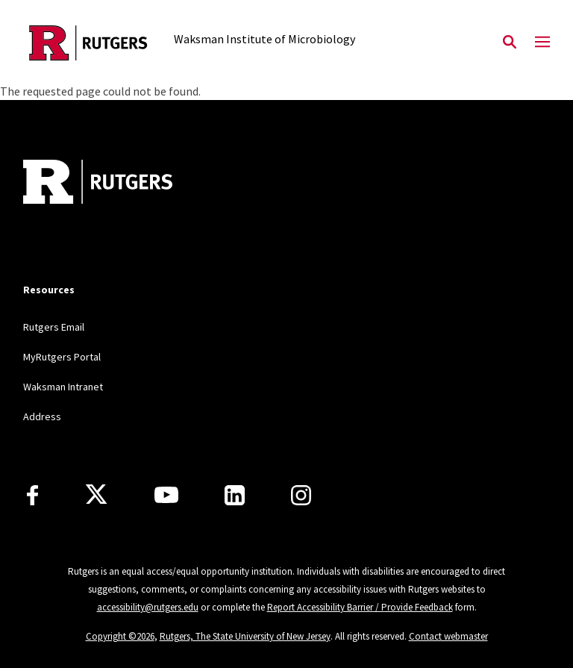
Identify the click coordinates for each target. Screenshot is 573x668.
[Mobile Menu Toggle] (542, 42)
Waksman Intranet (63, 386)
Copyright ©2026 (120, 636)
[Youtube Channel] (166, 495)
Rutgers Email (53, 327)
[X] (96, 495)
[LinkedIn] (235, 495)
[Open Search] (509, 42)
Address (42, 416)
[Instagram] (301, 495)
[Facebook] (32, 495)
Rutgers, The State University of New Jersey (245, 636)
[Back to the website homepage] (88, 42)
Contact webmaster (448, 636)
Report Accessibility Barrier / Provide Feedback (360, 607)
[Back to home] (121, 183)
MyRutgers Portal (62, 356)
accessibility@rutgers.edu (147, 607)
